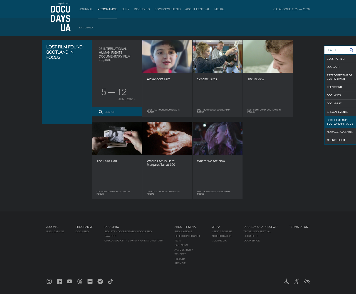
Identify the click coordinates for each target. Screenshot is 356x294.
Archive (180, 263)
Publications (55, 231)
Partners (181, 245)
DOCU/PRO (142, 9)
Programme (107, 9)
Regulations (183, 231)
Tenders (181, 254)
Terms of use (299, 227)
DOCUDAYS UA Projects (260, 227)
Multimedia (219, 240)
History (180, 258)
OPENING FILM (336, 140)
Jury (125, 9)
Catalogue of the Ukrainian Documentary (134, 240)
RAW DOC (110, 236)
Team (178, 240)
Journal (86, 9)
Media (219, 9)
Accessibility (184, 249)
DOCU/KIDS (334, 95)
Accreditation (221, 236)
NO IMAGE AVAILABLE (340, 132)
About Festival (197, 9)
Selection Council (188, 236)
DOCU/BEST (334, 103)
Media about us (221, 231)
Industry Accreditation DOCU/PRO (128, 231)
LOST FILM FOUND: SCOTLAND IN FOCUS (340, 122)
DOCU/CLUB (250, 236)
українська (64, 3)
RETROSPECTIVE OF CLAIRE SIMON (339, 77)
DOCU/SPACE (251, 240)
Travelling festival (257, 231)
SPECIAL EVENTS (337, 112)
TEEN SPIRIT (334, 87)
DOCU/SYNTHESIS (167, 9)
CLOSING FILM (336, 58)
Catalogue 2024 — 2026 (291, 9)
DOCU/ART (333, 66)
